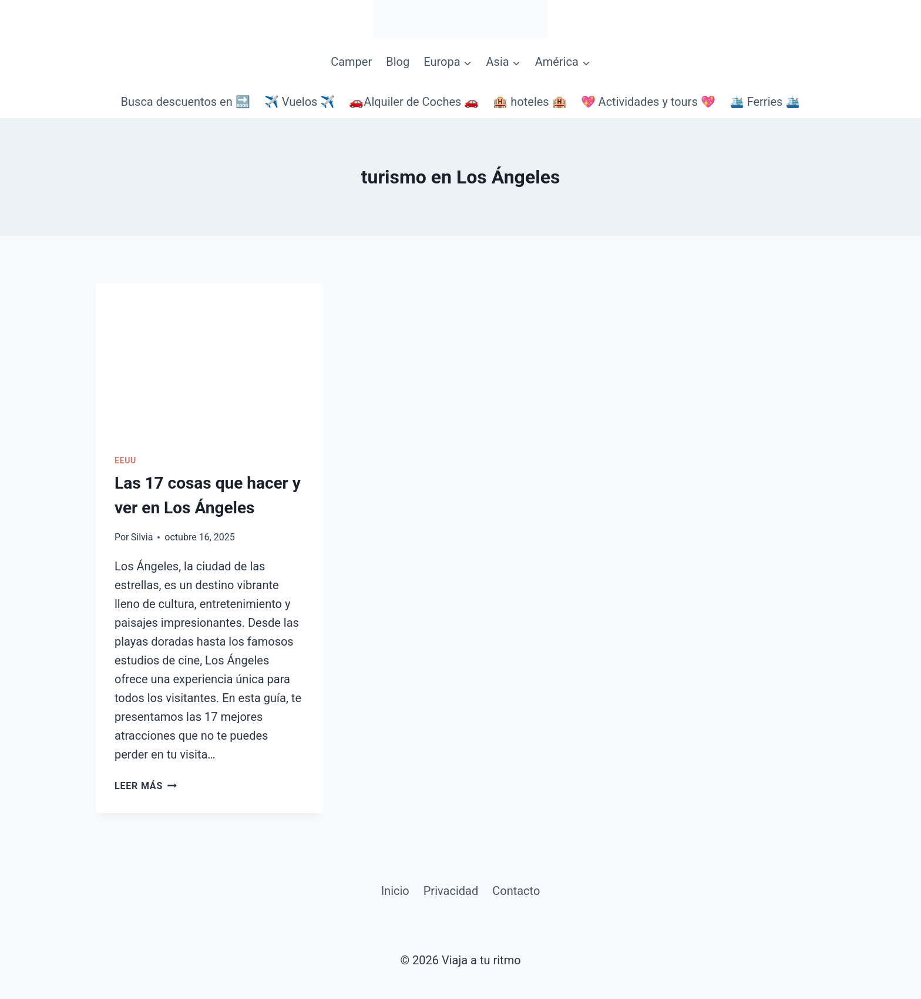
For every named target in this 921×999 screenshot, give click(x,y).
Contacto (516, 891)
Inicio (395, 891)
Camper (351, 62)
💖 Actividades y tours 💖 (648, 102)
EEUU (125, 460)
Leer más (146, 785)
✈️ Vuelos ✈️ (299, 102)
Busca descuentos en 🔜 (185, 102)
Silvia (142, 537)
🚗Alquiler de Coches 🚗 (414, 102)
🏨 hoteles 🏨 (529, 102)
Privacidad (450, 891)
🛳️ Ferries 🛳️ (765, 102)
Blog (397, 62)
